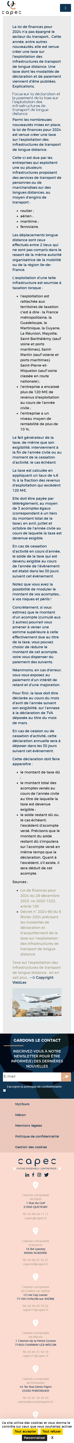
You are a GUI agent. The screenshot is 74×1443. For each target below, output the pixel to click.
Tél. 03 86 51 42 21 (35, 1260)
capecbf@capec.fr (35, 1264)
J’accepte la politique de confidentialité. (34, 1089)
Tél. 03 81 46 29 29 (35, 1398)
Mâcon (20, 1115)
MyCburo (22, 1104)
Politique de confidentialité (37, 1136)
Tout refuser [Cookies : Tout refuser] (51, 1431)
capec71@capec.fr (35, 1310)
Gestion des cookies (31, 1147)
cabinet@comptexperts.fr (35, 1402)
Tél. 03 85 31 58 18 (35, 1352)
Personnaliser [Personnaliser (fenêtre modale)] (34, 1438)
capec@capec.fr (35, 1218)
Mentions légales (28, 1125)
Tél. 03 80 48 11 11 (35, 1214)
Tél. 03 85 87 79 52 (35, 1306)
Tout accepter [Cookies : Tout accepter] (25, 1431)
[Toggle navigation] (65, 8)
